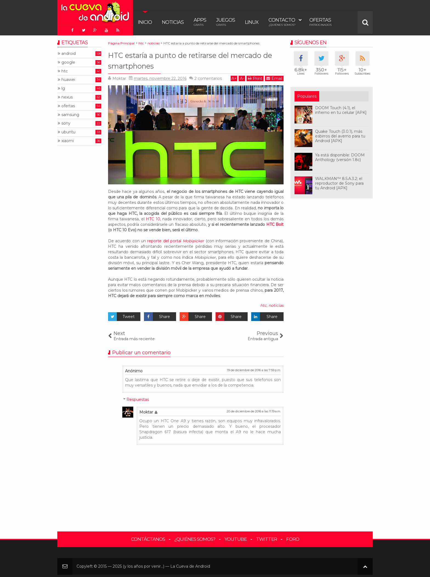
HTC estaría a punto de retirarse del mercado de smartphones (184, 58)
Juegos (225, 22)
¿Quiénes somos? (194, 538)
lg (63, 87)
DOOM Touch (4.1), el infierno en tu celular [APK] (341, 109)
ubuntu (68, 130)
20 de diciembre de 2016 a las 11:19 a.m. (254, 410)
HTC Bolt (275, 223)
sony (65, 122)
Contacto (282, 22)
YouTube (236, 538)
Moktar (146, 410)
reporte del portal (175, 239)
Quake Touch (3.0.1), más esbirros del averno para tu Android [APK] (340, 135)
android (68, 52)
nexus (67, 96)
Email (274, 77)
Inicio (145, 22)
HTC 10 (153, 217)
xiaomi (67, 139)
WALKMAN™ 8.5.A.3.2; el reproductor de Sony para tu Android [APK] (339, 182)
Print (255, 77)
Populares (306, 94)
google (68, 60)
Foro (292, 538)
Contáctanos (148, 538)
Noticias (173, 22)
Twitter (266, 538)
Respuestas (137, 398)
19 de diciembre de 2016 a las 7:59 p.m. (254, 369)
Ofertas (320, 22)
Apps (200, 22)
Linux (252, 22)
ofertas (68, 104)
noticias (276, 304)
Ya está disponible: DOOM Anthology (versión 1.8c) (340, 156)
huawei (68, 78)
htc (263, 304)
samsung (70, 113)
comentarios (208, 77)
